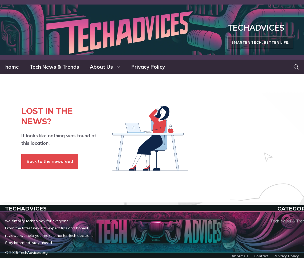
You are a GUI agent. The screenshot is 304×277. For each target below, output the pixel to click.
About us (240, 256)
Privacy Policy (148, 67)
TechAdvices (256, 28)
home (12, 67)
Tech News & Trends (54, 67)
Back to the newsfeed (50, 161)
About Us (108, 67)
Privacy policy (286, 256)
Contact (261, 256)
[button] (296, 67)
